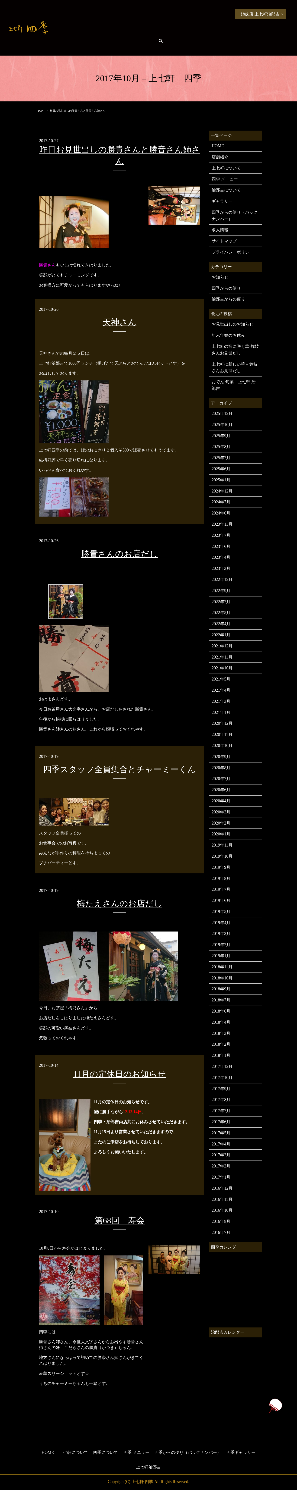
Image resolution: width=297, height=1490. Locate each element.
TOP (40, 110)
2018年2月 (221, 1044)
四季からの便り (70, 42)
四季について (152, 14)
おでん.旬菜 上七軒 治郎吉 (233, 385)
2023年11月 (222, 524)
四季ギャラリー (140, 42)
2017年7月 (221, 1110)
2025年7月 (221, 457)
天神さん (119, 322)
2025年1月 (221, 480)
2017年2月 (221, 1166)
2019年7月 (221, 889)
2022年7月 (221, 601)
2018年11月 (222, 967)
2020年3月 (221, 812)
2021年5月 (221, 679)
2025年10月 (222, 424)
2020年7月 (221, 778)
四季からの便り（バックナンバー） (235, 215)
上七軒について (117, 14)
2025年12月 (222, 413)
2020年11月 (222, 734)
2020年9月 (221, 756)
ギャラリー (222, 201)
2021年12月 (222, 646)
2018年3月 (221, 1033)
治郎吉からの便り (105, 42)
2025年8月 (221, 446)
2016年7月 (221, 1232)
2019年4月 (221, 922)
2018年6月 (221, 1011)
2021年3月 (221, 701)
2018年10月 (222, 978)
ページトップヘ (275, 1406)
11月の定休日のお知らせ (119, 1074)
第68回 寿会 (119, 1220)
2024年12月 (222, 491)
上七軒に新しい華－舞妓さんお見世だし (235, 367)
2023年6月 (221, 546)
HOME (64, 14)
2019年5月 (221, 911)
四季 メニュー (186, 14)
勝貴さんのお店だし (119, 553)
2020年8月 (221, 767)
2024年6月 (221, 513)
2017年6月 (221, 1122)
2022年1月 (221, 635)
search (160, 41)
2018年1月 (221, 1055)
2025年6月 (221, 469)
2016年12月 (222, 1188)
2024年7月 (221, 502)
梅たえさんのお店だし (119, 903)
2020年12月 (222, 723)
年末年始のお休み (228, 335)
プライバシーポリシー (232, 252)
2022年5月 (221, 612)
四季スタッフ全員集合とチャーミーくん (119, 769)
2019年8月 (221, 878)
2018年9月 (221, 989)
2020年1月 (221, 834)
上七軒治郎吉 (148, 1467)
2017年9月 (221, 1088)
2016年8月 (221, 1221)
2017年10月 (222, 1077)
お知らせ (87, 14)
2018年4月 (221, 1022)
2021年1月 (221, 712)
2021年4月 (221, 690)
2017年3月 (221, 1155)
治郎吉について (226, 190)
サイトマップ (224, 241)
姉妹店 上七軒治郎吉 (260, 14)
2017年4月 (221, 1144)
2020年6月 (221, 789)
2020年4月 (221, 801)
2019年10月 (222, 856)
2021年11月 (222, 657)
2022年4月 (221, 623)
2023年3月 (221, 568)
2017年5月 (221, 1133)
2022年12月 (222, 579)
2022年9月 (221, 590)
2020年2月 (221, 823)
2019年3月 (221, 933)
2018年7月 (221, 1000)
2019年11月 (222, 845)
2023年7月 (221, 535)
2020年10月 (222, 745)
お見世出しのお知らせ (232, 324)
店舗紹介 (220, 157)
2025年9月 (221, 435)
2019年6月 (221, 900)
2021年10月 (222, 668)
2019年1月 (221, 956)
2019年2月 (221, 944)
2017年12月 (222, 1066)
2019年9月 (221, 867)
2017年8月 (221, 1099)
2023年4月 (221, 557)
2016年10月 (222, 1210)
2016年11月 (222, 1199)
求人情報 (220, 230)
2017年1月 (221, 1177)
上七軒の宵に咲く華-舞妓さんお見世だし (235, 349)
